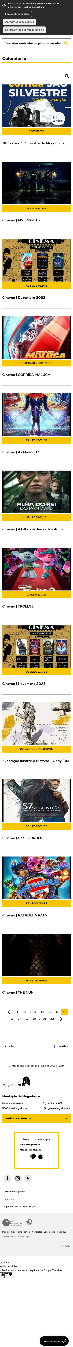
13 (49, 1012)
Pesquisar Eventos (12, 77)
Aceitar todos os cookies (19, 21)
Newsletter (9, 1199)
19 (34, 1018)
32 (52, 1018)
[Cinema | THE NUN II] (36, 968)
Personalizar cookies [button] (17, 14)
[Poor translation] (8, 1275)
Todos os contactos (19, 1118)
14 (57, 1012)
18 (27, 1018)
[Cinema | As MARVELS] (36, 427)
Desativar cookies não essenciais (24, 29)
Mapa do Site (8, 1232)
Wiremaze (65, 1246)
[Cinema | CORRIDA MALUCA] (36, 350)
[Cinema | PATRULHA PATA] (36, 891)
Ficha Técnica (23, 1232)
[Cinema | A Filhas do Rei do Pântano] (36, 505)
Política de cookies (33, 7)
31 (44, 1018)
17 (19, 1018)
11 (35, 1012)
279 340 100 (55, 1103)
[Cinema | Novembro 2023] (36, 659)
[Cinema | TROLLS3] (36, 582)
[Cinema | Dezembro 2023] (36, 273)
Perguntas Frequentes (14, 1191)
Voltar (12, 1046)
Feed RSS (61, 1232)
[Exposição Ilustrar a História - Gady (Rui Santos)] (36, 736)
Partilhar (63, 1046)
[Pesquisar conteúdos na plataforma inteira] (66, 43)
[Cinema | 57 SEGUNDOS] (36, 813)
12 (42, 1012)
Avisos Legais (24, 1236)
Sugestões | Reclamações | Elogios (20, 1206)
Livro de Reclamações (12, 1222)
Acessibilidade (29, 1222)
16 (12, 1018)
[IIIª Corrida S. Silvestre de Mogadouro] (36, 118)
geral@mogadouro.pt (59, 1108)
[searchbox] (36, 43)
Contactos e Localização (43, 1232)
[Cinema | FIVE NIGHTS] (36, 196)
